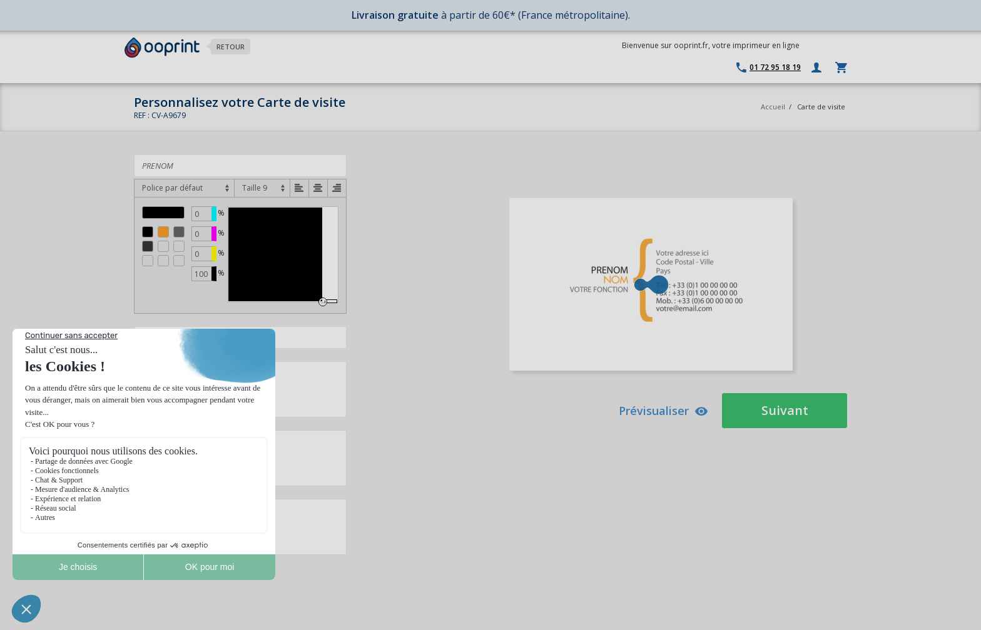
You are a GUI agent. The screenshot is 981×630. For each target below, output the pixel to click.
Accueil (773, 106)
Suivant (784, 410)
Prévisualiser (663, 410)
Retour (230, 46)
